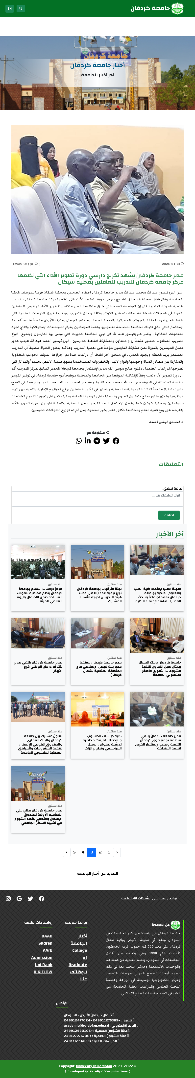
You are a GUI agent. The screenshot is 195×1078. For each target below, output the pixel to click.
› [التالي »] (66, 852)
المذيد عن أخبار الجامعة (97, 873)
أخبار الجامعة (79, 939)
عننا (83, 979)
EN (10, 8)
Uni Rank (43, 965)
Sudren (45, 943)
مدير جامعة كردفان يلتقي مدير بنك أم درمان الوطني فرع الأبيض (38, 667)
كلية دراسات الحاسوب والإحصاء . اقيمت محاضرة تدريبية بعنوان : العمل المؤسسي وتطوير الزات (102, 742)
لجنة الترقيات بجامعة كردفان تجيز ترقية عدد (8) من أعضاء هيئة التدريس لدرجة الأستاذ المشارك (99, 595)
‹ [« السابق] (117, 852)
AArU (47, 950)
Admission (41, 958)
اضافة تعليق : (172, 488)
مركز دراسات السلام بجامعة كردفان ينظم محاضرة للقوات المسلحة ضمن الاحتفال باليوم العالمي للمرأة (39, 595)
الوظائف (78, 972)
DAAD (47, 936)
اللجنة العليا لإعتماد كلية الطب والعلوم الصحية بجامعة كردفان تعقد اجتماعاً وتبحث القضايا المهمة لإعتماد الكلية (157, 595)
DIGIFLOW (43, 972)
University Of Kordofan (94, 1066)
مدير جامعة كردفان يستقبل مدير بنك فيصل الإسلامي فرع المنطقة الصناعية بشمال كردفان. (99, 669)
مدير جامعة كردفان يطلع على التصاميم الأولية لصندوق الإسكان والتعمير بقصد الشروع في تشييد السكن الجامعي (38, 816)
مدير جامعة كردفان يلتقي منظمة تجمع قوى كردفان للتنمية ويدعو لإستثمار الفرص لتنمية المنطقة (158, 742)
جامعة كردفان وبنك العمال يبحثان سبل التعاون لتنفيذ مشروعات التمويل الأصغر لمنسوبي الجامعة (160, 669)
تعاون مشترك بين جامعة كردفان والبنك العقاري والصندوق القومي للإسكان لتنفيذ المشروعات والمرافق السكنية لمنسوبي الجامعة (40, 744)
